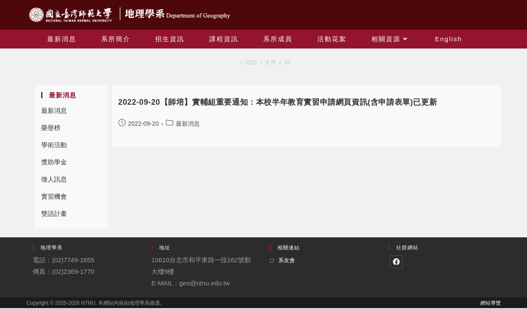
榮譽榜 (50, 127)
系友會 (286, 260)
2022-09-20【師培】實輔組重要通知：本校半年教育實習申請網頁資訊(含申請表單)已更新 (277, 102)
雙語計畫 (54, 213)
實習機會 (54, 196)
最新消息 (54, 110)
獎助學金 (54, 162)
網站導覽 (490, 303)
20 (287, 62)
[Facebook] (396, 261)
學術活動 (54, 144)
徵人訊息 (54, 179)
